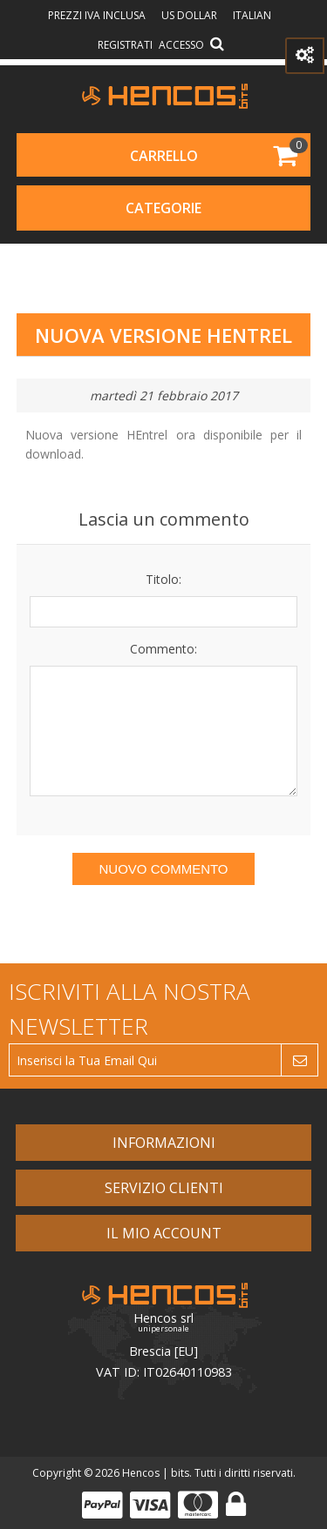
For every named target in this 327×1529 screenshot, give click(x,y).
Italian (252, 15)
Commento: (163, 648)
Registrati (125, 44)
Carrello (164, 155)
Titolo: (163, 579)
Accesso (181, 44)
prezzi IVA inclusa (98, 15)
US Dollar (190, 15)
